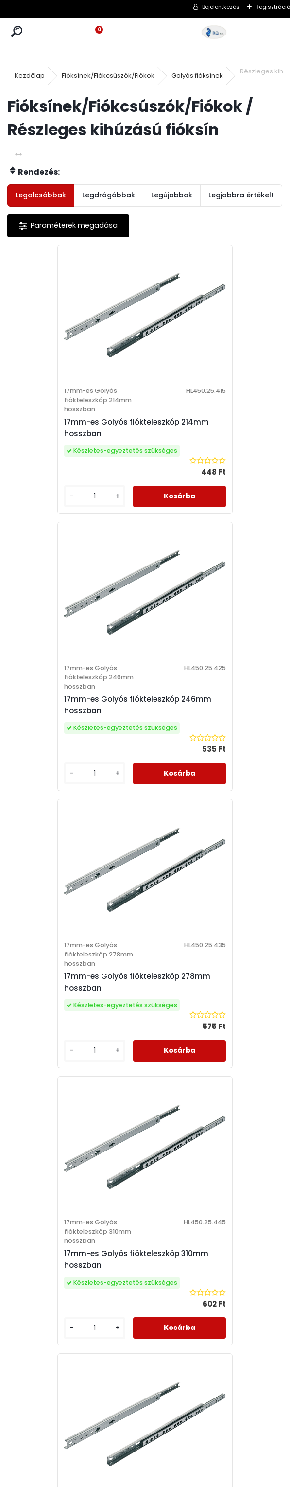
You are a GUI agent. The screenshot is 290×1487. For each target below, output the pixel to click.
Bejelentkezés (220, 7)
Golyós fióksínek (197, 75)
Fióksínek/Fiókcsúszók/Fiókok (108, 75)
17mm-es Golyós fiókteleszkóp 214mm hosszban (75, 428)
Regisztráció (273, 7)
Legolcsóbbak (41, 195)
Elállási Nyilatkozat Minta (199, 1188)
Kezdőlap (30, 75)
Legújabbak (171, 195)
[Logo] (214, 31)
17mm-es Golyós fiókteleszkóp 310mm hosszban (213, 705)
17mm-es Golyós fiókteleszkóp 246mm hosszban (213, 428)
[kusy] (39, 496)
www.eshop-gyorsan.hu (166, 1477)
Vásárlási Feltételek (190, 1163)
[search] (16, 31)
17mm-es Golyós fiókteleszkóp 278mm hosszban (75, 705)
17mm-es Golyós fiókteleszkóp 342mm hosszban (213, 982)
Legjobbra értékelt (241, 195)
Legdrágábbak (108, 195)
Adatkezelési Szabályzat (199, 1176)
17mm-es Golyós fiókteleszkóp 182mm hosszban (75, 982)
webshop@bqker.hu (64, 1201)
